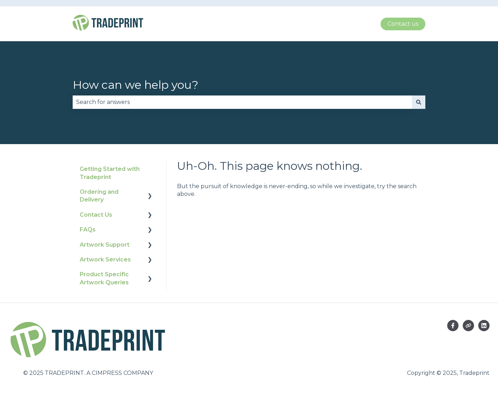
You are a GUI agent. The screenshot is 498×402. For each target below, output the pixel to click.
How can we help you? (135, 85)
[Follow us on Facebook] (452, 325)
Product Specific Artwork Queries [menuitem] (104, 278)
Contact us (403, 23)
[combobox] (242, 102)
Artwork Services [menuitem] (105, 259)
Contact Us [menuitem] (96, 214)
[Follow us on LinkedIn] (484, 325)
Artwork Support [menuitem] (104, 244)
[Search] (418, 102)
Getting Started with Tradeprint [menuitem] (110, 173)
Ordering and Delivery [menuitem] (99, 195)
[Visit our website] (468, 325)
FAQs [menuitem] (88, 229)
